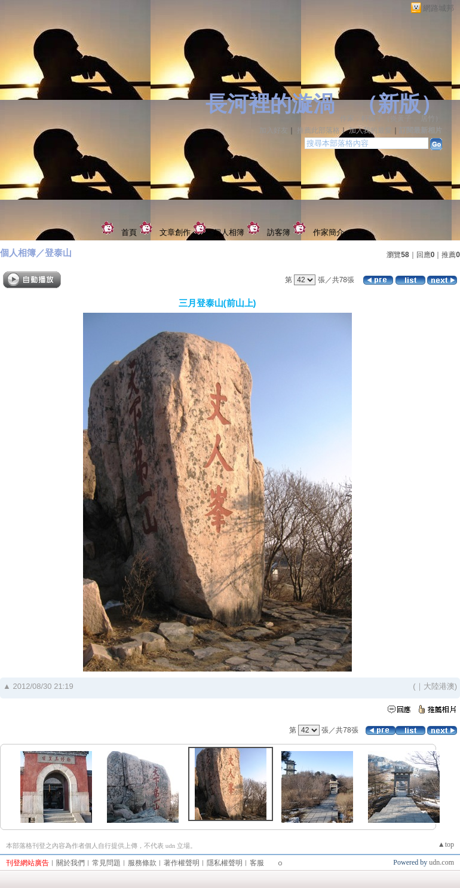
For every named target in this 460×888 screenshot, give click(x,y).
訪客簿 (278, 232)
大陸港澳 (439, 686)
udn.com (441, 862)
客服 (257, 863)
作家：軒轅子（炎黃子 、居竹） (391, 118)
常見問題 (106, 863)
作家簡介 (328, 232)
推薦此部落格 (318, 130)
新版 (399, 104)
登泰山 (58, 253)
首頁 (129, 232)
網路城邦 (438, 8)
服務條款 (142, 863)
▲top (446, 844)
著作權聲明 (182, 863)
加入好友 (273, 130)
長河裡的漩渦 (270, 104)
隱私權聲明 (225, 863)
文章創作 (175, 232)
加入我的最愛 (370, 130)
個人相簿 (228, 232)
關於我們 (70, 863)
